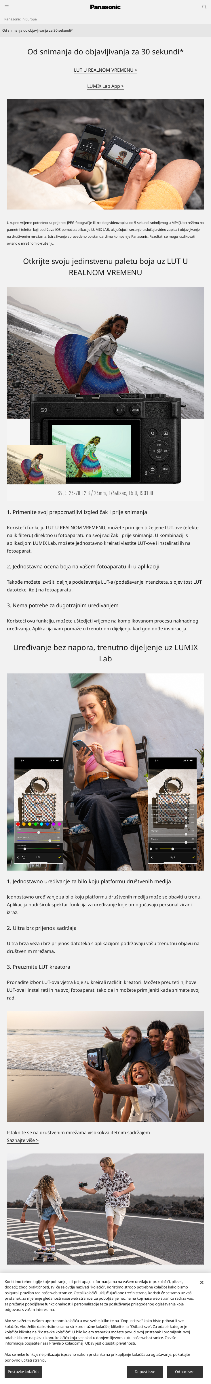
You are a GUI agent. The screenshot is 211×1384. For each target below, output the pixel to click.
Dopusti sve (145, 1371)
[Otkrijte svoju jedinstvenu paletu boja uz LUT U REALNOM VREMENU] (105, 394)
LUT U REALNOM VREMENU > (105, 70)
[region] (105, 1328)
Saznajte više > (23, 1140)
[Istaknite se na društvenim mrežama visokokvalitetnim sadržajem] (105, 1066)
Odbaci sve (184, 1371)
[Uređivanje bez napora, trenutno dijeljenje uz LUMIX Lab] (105, 772)
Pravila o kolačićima (66, 1343)
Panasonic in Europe (20, 19)
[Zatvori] (201, 1282)
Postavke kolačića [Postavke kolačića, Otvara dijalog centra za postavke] (23, 1371)
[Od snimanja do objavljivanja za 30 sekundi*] (105, 154)
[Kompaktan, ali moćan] (105, 1208)
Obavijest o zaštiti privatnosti (110, 1343)
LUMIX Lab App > (105, 86)
